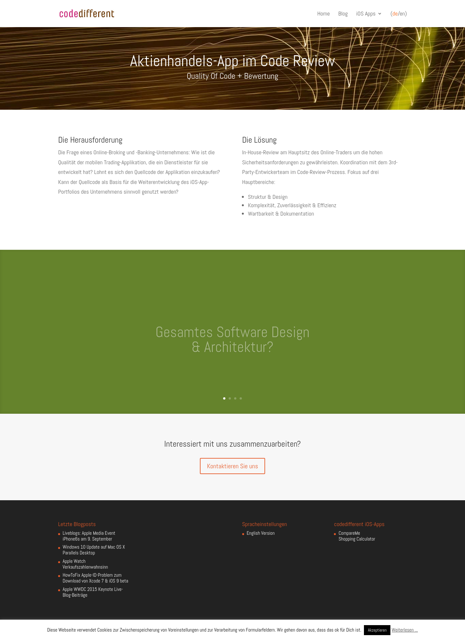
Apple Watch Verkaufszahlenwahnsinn (85, 564)
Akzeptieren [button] (377, 630)
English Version (261, 533)
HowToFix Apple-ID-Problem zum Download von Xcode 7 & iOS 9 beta (95, 578)
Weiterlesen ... (405, 630)
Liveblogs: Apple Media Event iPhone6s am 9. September (89, 536)
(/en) (398, 14)
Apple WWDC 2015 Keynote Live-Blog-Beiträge (93, 592)
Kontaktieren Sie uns (232, 466)
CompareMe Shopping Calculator (356, 536)
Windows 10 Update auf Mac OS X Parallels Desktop (94, 550)
